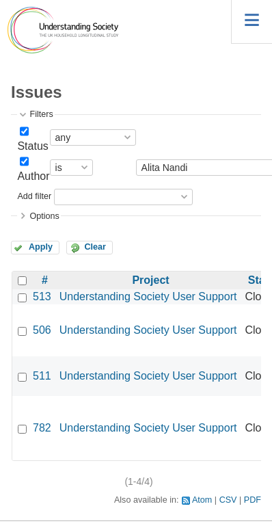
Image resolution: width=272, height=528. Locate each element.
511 (42, 376)
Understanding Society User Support (148, 296)
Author (33, 176)
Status (32, 146)
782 (42, 428)
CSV (228, 500)
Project (150, 280)
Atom (202, 500)
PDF (252, 500)
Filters (41, 114)
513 (42, 296)
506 (42, 330)
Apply (41, 247)
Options (44, 216)
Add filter (34, 196)
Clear (95, 247)
